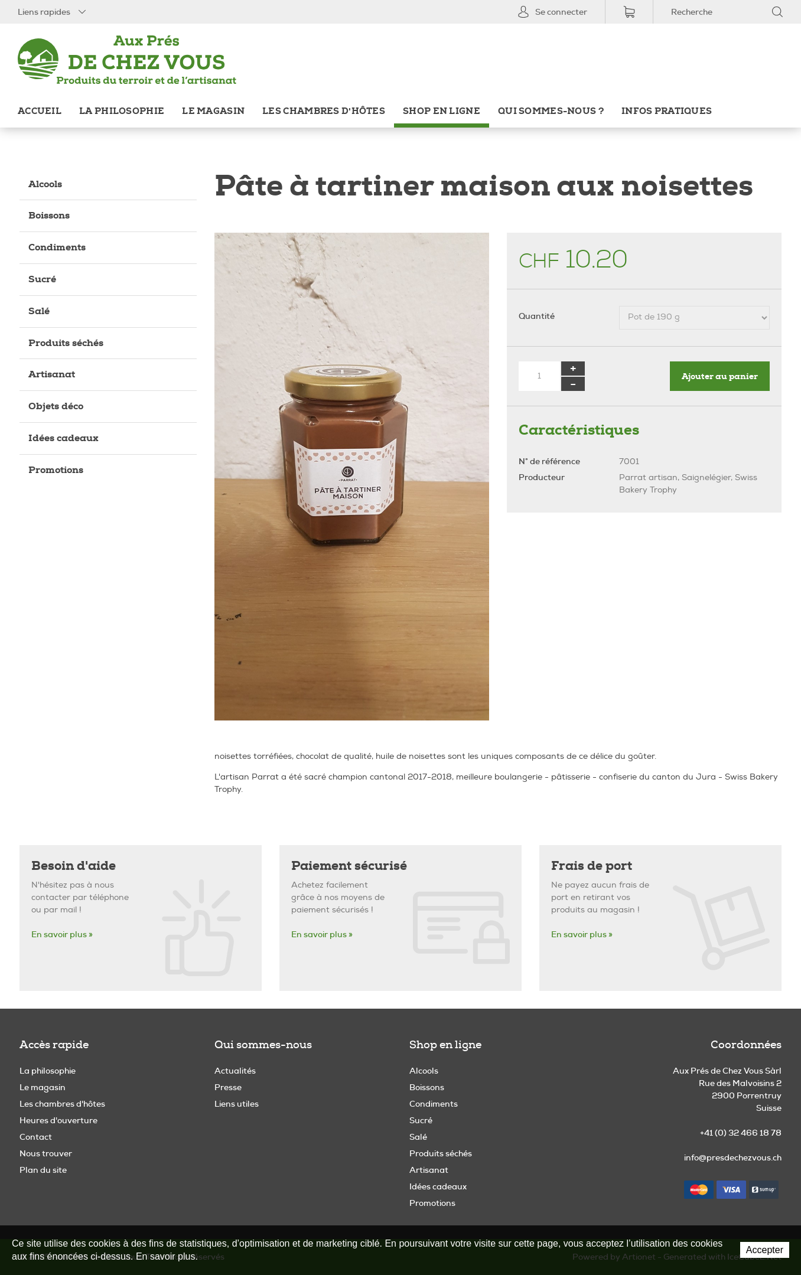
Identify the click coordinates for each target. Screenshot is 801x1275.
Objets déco (55, 406)
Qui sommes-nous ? (551, 111)
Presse (228, 1087)
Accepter (764, 1250)
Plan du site (43, 1170)
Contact (35, 1136)
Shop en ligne (441, 111)
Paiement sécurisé (349, 866)
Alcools (45, 184)
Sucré (42, 279)
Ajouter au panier (720, 376)
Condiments (57, 247)
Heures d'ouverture (58, 1120)
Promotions (55, 470)
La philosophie (121, 111)
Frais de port (591, 866)
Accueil (39, 111)
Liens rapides (53, 12)
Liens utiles (236, 1103)
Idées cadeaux (63, 438)
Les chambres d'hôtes (323, 111)
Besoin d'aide (73, 866)
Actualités (235, 1070)
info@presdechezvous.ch (733, 1157)
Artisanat (51, 374)
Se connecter (552, 12)
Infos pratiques (666, 111)
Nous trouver (45, 1153)
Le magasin (213, 111)
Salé (39, 311)
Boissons (49, 215)
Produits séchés (65, 343)
